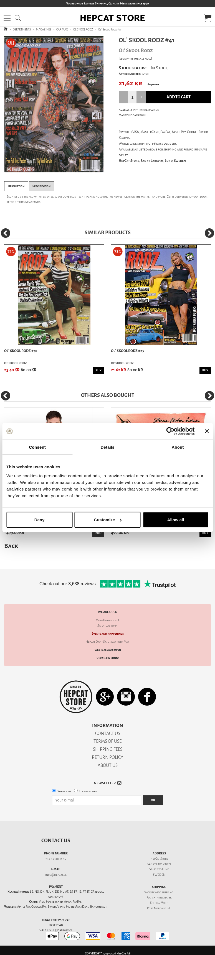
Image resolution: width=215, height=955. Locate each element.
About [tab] (178, 447)
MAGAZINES (43, 29)
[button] (7, 18)
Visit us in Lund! (108, 658)
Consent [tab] (37, 447)
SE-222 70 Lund (159, 869)
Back (11, 546)
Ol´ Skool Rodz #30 (20, 350)
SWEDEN (159, 875)
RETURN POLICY (107, 757)
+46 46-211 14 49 (55, 859)
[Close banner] (207, 431)
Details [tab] (108, 447)
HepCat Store (159, 859)
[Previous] (5, 233)
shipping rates (161, 897)
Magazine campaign (132, 115)
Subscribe (64, 791)
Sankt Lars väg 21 (159, 864)
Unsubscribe (88, 791)
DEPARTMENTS (22, 29)
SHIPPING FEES (107, 749)
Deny (39, 519)
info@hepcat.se (56, 875)
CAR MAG (62, 29)
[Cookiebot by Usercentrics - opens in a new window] (170, 431)
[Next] (209, 233)
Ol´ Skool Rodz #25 (127, 350)
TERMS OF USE (107, 741)
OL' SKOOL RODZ (83, 29)
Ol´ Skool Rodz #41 (109, 29)
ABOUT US (108, 765)
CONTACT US (107, 733)
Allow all (175, 519)
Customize (108, 519)
